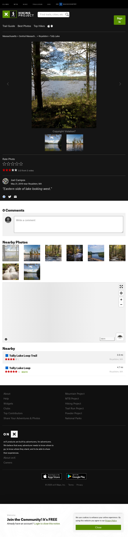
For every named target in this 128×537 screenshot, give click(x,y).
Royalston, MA (35, 183)
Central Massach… (27, 36)
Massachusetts (9, 36)
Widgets (8, 403)
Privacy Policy (111, 521)
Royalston (43, 36)
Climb (5, 4)
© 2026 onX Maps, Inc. (55, 485)
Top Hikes (39, 25)
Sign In (119, 20)
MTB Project (72, 398)
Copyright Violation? (64, 131)
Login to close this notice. (47, 523)
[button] (4, 196)
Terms (71, 485)
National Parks (73, 418)
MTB (16, 4)
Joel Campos (18, 180)
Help (6, 398)
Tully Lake (55, 36)
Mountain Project (74, 393)
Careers (8, 462)
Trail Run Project (74, 408)
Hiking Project (73, 403)
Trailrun (37, 4)
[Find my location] (121, 293)
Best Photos (24, 25)
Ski (49, 4)
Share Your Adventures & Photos (22, 418)
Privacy (79, 485)
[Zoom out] (121, 304)
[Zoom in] (121, 299)
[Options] (120, 337)
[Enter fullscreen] (121, 286)
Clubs (7, 408)
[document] (98, 523)
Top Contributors (13, 413)
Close (98, 527)
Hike (25, 4)
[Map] (64, 312)
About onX (10, 457)
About (7, 393)
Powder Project (73, 413)
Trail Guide (8, 25)
